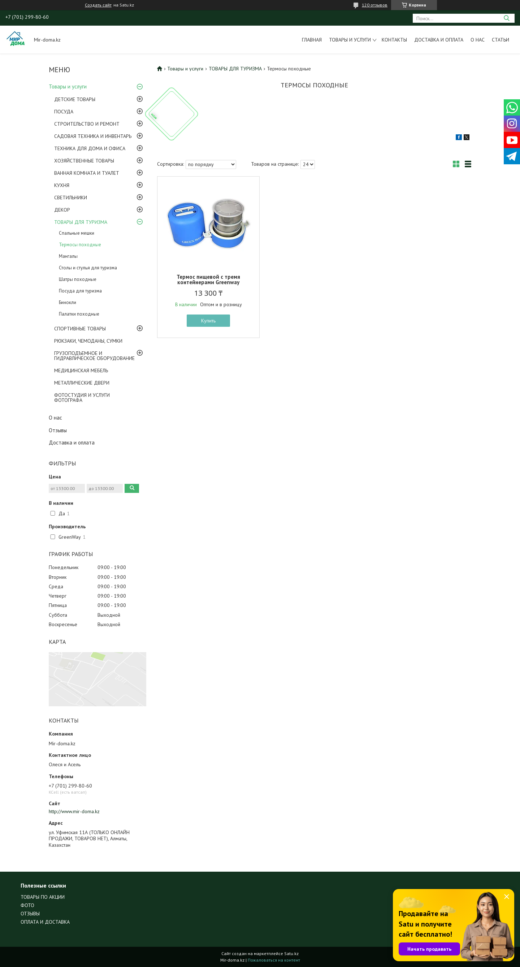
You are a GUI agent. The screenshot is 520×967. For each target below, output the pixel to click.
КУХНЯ (61, 185)
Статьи (500, 39)
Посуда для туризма (80, 291)
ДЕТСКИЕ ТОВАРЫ (74, 99)
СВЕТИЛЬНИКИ (70, 197)
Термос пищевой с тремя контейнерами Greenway (208, 279)
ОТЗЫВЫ (30, 913)
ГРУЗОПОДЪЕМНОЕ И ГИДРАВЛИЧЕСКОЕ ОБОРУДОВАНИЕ (94, 355)
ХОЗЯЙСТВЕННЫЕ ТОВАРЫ (84, 160)
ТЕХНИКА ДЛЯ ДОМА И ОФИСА (89, 148)
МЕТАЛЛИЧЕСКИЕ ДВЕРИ (81, 383)
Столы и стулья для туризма (88, 268)
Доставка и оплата (438, 39)
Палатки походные (79, 314)
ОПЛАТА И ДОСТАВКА (45, 922)
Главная (312, 39)
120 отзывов (374, 5)
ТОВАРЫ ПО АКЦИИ (43, 897)
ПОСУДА (63, 111)
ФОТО (27, 905)
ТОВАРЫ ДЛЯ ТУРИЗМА (80, 222)
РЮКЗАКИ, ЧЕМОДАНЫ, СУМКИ (88, 341)
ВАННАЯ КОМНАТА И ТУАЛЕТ (86, 173)
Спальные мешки (76, 233)
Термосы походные (80, 245)
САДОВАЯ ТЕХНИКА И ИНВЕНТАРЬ (92, 136)
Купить (208, 320)
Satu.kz (291, 953)
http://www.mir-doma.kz (74, 811)
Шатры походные (77, 279)
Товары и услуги (350, 39)
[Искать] (506, 18)
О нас (478, 39)
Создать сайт (98, 5)
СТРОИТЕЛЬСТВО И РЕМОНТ (87, 124)
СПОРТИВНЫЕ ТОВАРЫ (80, 328)
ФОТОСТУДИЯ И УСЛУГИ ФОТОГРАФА (82, 397)
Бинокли (67, 302)
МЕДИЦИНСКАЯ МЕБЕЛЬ (81, 370)
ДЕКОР (62, 210)
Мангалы (68, 256)
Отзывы (58, 430)
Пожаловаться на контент (274, 960)
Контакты (394, 39)
